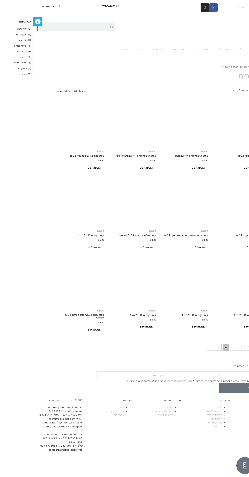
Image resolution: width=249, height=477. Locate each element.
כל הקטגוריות (236, 49)
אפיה (219, 49)
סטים (106, 49)
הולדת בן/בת (189, 49)
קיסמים (200, 66)
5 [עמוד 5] (184, 347)
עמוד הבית (221, 66)
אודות (221, 7)
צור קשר (206, 7)
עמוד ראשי (236, 7)
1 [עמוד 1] (215, 347)
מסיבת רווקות (144, 49)
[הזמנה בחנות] (213, 90)
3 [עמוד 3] (200, 347)
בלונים (206, 49)
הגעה (239, 15)
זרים (173, 49)
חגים (161, 49)
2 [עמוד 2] (208, 347)
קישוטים (91, 49)
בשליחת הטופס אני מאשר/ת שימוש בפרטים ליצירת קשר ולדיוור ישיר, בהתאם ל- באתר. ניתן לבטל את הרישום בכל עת (168, 381)
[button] (4, 21)
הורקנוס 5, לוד (41, 407)
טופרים (210, 66)
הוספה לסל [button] (216, 167)
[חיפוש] (4, 27)
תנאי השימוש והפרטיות (145, 381)
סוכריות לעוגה (123, 49)
